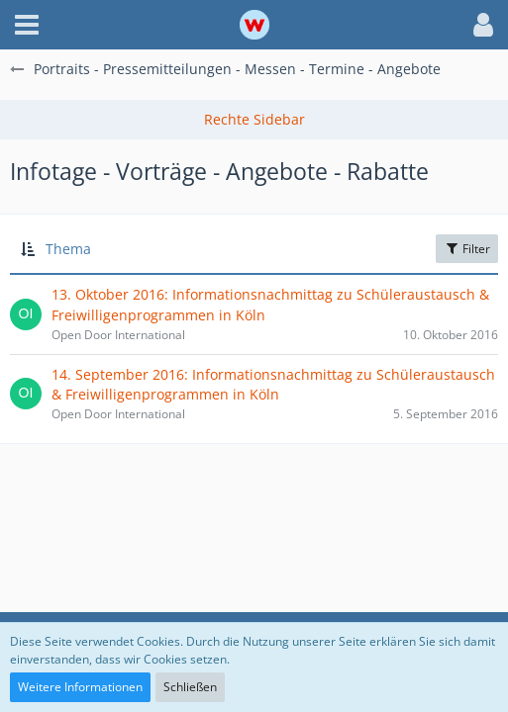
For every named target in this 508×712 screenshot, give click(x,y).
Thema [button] (68, 248)
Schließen (190, 686)
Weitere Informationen (80, 686)
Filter (467, 248)
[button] (27, 25)
